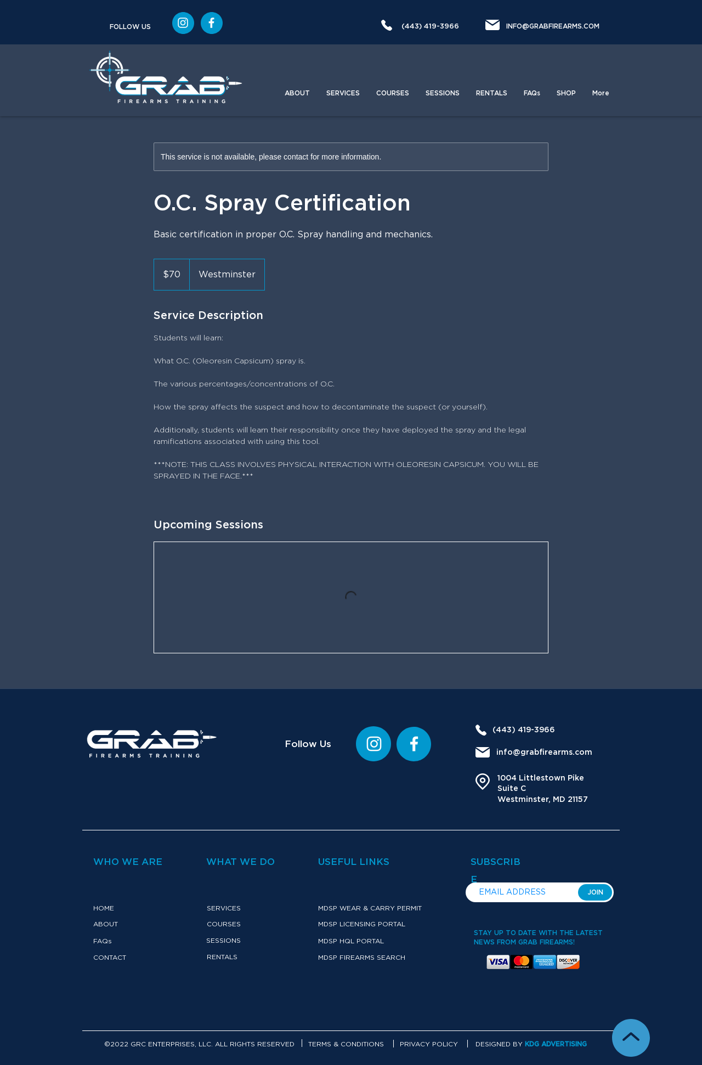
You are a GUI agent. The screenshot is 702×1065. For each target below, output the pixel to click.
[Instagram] (211, 23)
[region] (183, 23)
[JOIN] (595, 892)
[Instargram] (183, 23)
